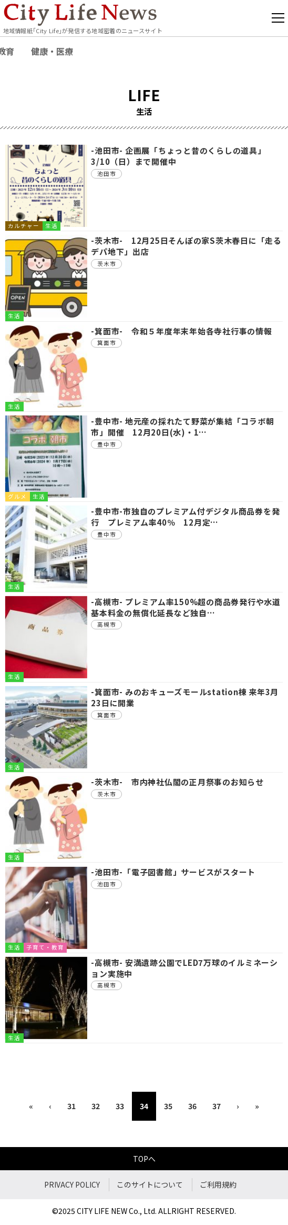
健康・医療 (52, 51)
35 (168, 1106)
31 (71, 1106)
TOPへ (144, 1158)
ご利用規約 (218, 1184)
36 (192, 1106)
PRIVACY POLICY (72, 1184)
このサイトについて (150, 1184)
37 (216, 1106)
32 (95, 1106)
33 (120, 1106)
